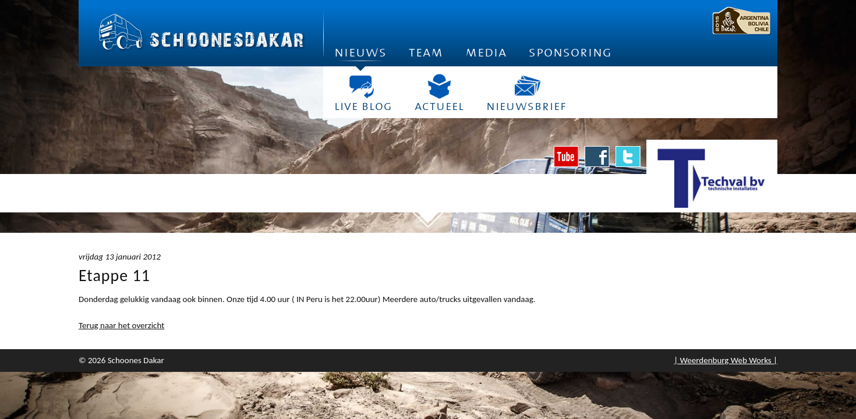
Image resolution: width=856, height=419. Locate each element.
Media (486, 52)
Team (426, 52)
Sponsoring (570, 52)
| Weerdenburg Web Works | (725, 360)
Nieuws (360, 55)
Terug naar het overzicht (121, 325)
